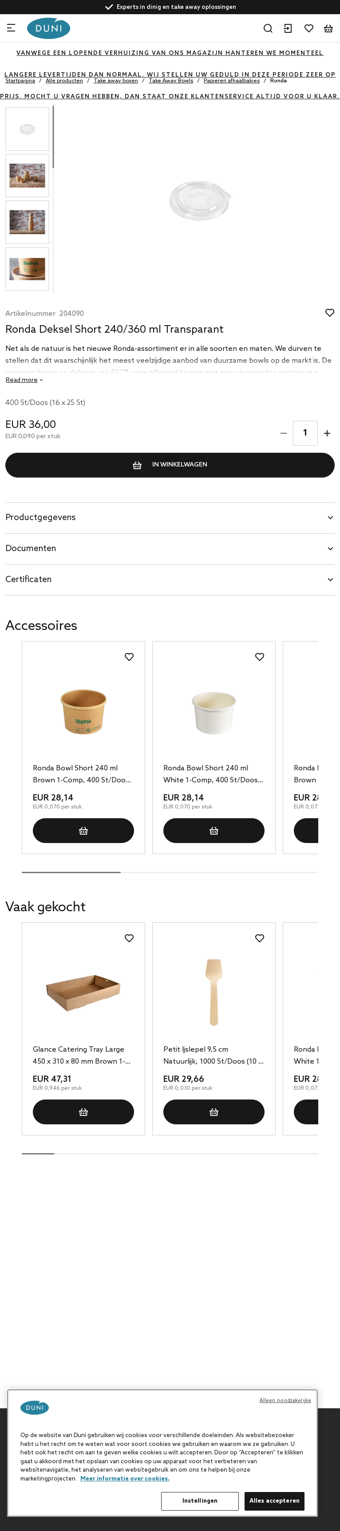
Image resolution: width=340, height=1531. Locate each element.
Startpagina (20, 81)
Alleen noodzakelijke (285, 1401)
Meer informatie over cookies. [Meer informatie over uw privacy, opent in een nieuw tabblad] (125, 1479)
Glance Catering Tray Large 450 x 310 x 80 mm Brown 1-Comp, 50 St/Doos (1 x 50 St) (80, 1056)
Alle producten (64, 81)
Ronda (278, 81)
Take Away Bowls (171, 81)
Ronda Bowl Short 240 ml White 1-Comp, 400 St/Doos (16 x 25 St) (210, 775)
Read (22, 380)
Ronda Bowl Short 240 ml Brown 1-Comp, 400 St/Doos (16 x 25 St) (81, 775)
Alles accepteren (274, 1501)
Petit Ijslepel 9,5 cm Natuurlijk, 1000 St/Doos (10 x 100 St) (212, 1056)
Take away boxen (116, 81)
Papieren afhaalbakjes (232, 81)
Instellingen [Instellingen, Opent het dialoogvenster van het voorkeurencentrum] (200, 1501)
